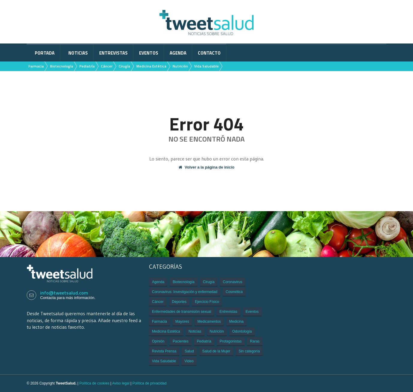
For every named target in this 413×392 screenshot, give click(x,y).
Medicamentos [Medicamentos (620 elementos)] (209, 321)
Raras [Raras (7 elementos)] (255, 341)
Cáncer (106, 66)
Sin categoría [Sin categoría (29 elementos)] (249, 351)
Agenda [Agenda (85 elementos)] (158, 282)
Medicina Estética (151, 66)
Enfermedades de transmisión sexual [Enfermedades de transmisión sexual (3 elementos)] (181, 312)
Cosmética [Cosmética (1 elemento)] (234, 292)
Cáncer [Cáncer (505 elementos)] (158, 302)
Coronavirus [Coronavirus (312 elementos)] (232, 282)
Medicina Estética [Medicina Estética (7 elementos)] (166, 331)
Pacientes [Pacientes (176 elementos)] (181, 341)
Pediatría (87, 66)
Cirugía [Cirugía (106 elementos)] (209, 282)
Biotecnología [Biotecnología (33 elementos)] (184, 282)
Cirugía (124, 66)
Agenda (178, 52)
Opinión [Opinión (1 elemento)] (158, 341)
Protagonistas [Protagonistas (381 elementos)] (231, 341)
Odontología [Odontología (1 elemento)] (242, 331)
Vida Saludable (206, 66)
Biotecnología (61, 66)
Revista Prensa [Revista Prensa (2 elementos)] (164, 351)
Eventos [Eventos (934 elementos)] (252, 312)
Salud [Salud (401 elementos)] (189, 351)
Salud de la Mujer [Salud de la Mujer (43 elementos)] (216, 351)
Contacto (209, 52)
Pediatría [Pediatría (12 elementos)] (204, 341)
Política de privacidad (149, 383)
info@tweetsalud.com (64, 292)
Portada (45, 52)
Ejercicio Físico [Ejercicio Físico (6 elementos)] (207, 302)
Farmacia (36, 66)
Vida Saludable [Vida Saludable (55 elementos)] (164, 361)
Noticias (78, 52)
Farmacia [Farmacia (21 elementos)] (159, 321)
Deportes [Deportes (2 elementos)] (179, 302)
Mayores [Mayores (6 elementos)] (182, 321)
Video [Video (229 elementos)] (188, 361)
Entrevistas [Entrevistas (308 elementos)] (228, 312)
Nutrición (180, 66)
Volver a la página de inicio (206, 167)
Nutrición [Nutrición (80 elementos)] (217, 331)
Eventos (148, 52)
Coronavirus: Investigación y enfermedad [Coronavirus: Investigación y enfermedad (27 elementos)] (184, 292)
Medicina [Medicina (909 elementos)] (236, 321)
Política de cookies (94, 383)
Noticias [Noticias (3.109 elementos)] (195, 331)
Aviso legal (120, 383)
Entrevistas (113, 52)
